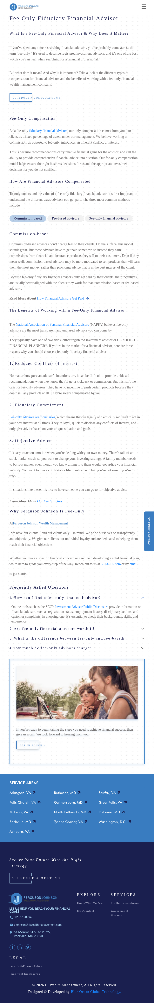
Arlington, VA (20, 793)
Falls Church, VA (23, 802)
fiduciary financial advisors (48, 131)
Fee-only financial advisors (108, 218)
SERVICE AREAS (24, 782)
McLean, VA (19, 812)
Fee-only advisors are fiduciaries (32, 417)
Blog (80, 911)
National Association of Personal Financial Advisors (52, 324)
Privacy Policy (32, 967)
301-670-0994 (111, 564)
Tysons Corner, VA (68, 822)
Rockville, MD (20, 822)
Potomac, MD (109, 812)
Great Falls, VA (110, 802)
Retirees (133, 904)
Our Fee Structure (50, 501)
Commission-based (28, 218)
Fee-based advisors (65, 218)
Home (81, 904)
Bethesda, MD (65, 793)
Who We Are (94, 904)
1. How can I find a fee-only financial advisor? (55, 598)
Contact (88, 911)
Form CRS (16, 967)
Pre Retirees (119, 904)
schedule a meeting (148, 531)
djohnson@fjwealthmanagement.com (38, 926)
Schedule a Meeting (36, 879)
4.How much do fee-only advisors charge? (50, 648)
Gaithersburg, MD (68, 802)
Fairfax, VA (107, 793)
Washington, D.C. (112, 822)
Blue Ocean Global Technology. (96, 993)
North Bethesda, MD (70, 812)
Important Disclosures (25, 974)
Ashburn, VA (20, 831)
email (133, 564)
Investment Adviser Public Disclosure (81, 607)
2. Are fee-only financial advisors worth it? (52, 629)
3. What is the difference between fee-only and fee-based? (67, 638)
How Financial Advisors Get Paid (63, 298)
